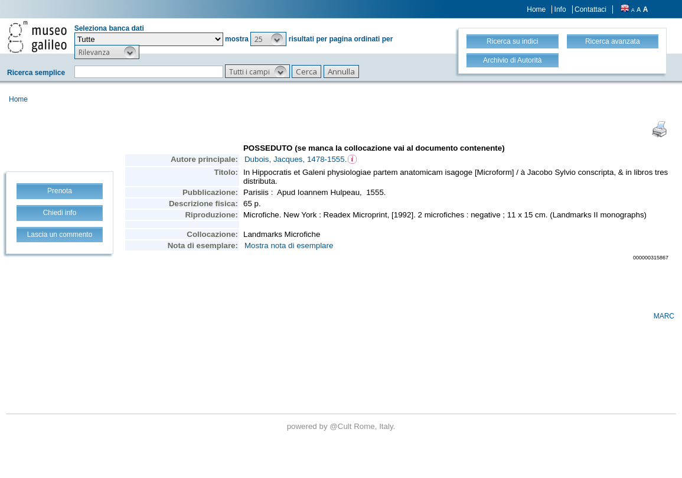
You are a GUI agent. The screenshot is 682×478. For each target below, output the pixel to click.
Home (536, 9)
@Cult (341, 426)
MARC (664, 316)
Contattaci (590, 9)
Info (560, 9)
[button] (268, 39)
